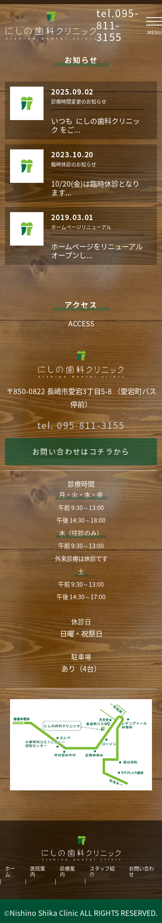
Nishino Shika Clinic (44, 913)
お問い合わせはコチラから (81, 451)
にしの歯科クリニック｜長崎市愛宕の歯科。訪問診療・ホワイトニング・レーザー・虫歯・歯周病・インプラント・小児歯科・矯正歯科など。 (81, 848)
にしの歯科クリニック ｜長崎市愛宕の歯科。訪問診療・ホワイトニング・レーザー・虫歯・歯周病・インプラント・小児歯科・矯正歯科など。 (50, 25)
